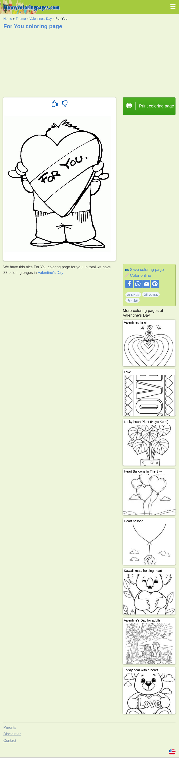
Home (7, 19)
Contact (9, 741)
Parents (9, 727)
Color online (140, 275)
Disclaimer (12, 734)
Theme (21, 19)
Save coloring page (147, 269)
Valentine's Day (40, 19)
